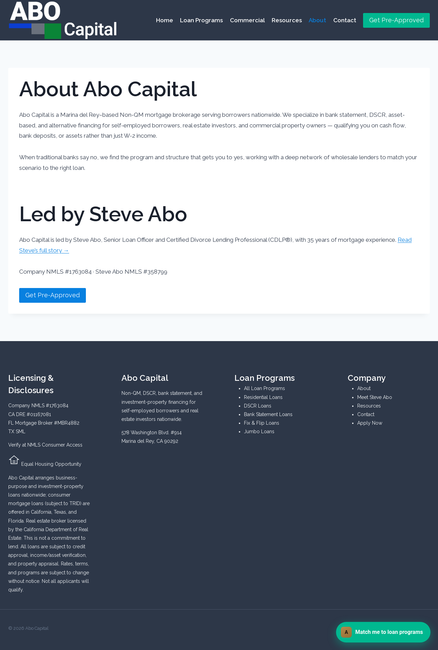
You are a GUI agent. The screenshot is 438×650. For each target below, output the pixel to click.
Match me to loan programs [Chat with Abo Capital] (382, 632)
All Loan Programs (264, 388)
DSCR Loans (257, 406)
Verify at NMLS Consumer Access (45, 445)
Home (164, 20)
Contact (344, 20)
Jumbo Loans (259, 431)
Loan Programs (201, 20)
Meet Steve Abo (374, 397)
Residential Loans (263, 397)
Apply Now (369, 423)
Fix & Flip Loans (261, 423)
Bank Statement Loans (268, 414)
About (317, 20)
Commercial (247, 20)
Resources (287, 20)
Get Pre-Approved (396, 20)
